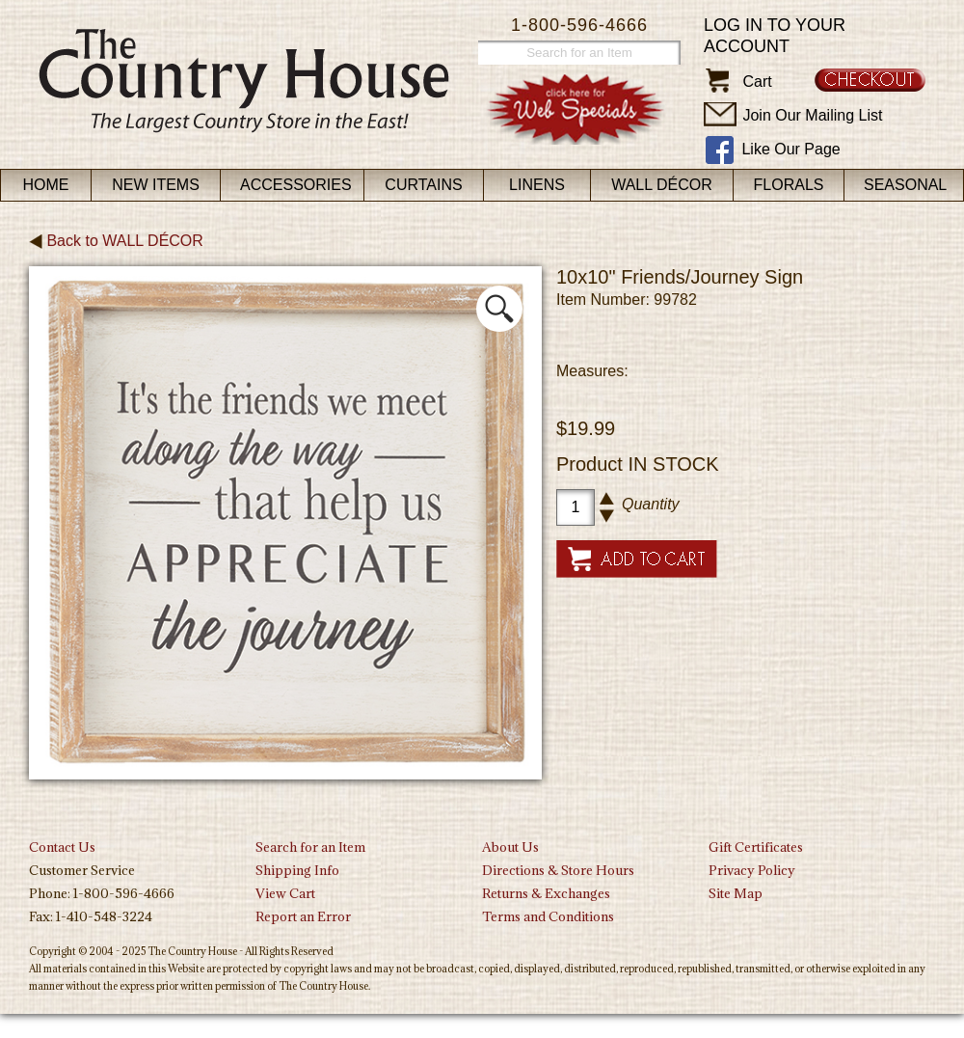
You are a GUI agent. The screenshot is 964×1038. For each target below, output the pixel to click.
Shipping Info (297, 870)
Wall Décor (661, 185)
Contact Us (62, 847)
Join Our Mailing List (812, 115)
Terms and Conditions (548, 916)
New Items (156, 185)
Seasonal (905, 185)
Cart (756, 81)
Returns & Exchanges (546, 893)
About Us (510, 847)
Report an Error (303, 916)
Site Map (736, 893)
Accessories (296, 185)
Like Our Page (790, 149)
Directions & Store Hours (558, 870)
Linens (537, 185)
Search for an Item (310, 847)
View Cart (285, 893)
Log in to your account (774, 35)
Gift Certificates (756, 847)
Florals (789, 185)
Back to (116, 240)
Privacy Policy (752, 870)
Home (46, 185)
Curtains (423, 185)
